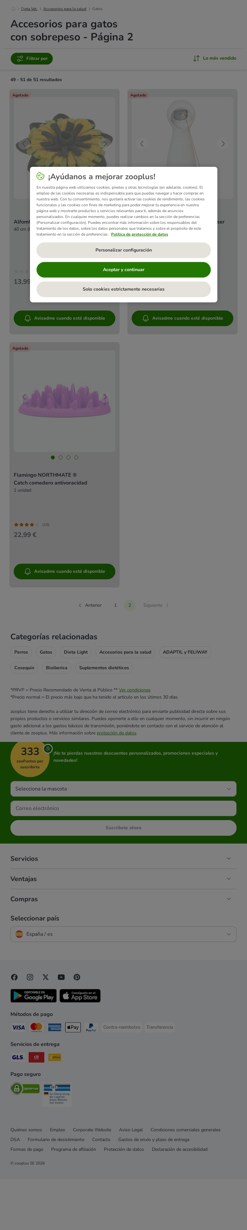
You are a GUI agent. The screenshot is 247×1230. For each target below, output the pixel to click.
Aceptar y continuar (123, 270)
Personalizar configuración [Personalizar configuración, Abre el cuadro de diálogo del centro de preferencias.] (123, 250)
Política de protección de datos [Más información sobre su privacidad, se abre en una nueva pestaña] (139, 234)
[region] (123, 234)
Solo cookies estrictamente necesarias (124, 289)
